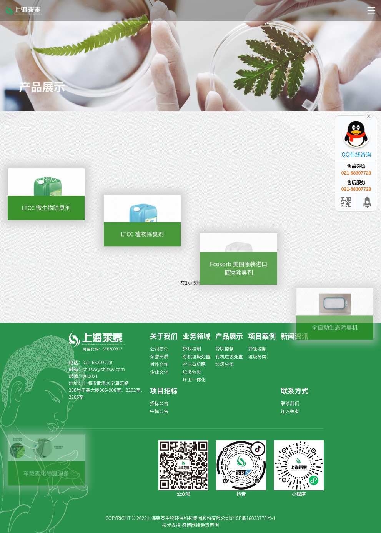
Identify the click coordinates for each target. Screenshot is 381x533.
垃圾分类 (192, 371)
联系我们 (290, 403)
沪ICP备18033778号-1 (253, 518)
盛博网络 (191, 524)
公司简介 (159, 348)
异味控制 (192, 348)
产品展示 (229, 336)
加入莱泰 (290, 411)
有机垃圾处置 (196, 356)
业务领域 (196, 336)
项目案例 (262, 336)
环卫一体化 (194, 379)
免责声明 (209, 524)
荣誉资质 (159, 356)
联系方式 (294, 390)
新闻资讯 (294, 336)
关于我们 (164, 336)
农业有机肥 (194, 364)
